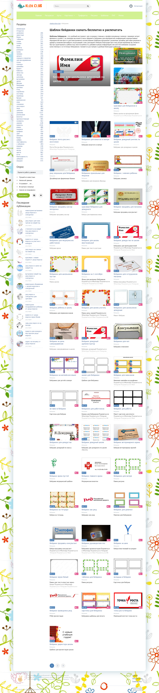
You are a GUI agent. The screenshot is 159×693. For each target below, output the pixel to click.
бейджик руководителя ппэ (93, 543)
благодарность (22, 156)
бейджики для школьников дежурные (125, 308)
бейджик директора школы (61, 644)
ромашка (20, 50)
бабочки (20, 71)
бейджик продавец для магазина (128, 207)
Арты (59, 15)
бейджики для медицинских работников (62, 241)
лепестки (20, 73)
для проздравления (24, 60)
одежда (20, 64)
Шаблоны (104, 15)
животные (20, 35)
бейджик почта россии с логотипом (60, 140)
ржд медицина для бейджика (62, 173)
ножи (18, 45)
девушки (20, 159)
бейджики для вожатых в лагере (95, 139)
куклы (19, 52)
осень (19, 62)
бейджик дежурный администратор (90, 342)
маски (19, 148)
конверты (20, 121)
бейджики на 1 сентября (92, 274)
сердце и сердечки (24, 58)
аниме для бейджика (90, 375)
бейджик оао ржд (89, 509)
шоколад (20, 77)
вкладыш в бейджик (122, 577)
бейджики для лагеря (123, 476)
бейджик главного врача (92, 476)
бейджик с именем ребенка (125, 173)
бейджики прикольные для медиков (93, 174)
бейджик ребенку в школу (61, 307)
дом (18, 133)
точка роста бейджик (123, 610)
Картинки (69, 15)
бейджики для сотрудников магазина (125, 275)
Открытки (20, 31)
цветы (19, 152)
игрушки (20, 161)
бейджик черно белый (59, 577)
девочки (20, 110)
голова (19, 43)
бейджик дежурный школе (93, 442)
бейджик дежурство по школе (126, 240)
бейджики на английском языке (63, 375)
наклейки (20, 66)
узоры (19, 41)
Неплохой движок (25, 180)
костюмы (20, 94)
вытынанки (21, 79)
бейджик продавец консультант (63, 543)
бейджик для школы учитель (94, 307)
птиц (18, 89)
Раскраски (49, 15)
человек (19, 54)
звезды (19, 75)
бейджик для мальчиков (124, 375)
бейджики (116, 111)
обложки (20, 136)
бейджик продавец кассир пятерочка (61, 208)
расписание (21, 115)
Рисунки (94, 15)
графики (20, 131)
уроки (19, 81)
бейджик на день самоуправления (57, 342)
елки (18, 102)
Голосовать (23, 195)
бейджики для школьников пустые (61, 275)
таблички (20, 39)
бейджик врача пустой (59, 476)
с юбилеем (20, 144)
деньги (19, 56)
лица (18, 108)
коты (18, 154)
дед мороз (21, 106)
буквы (19, 138)
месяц (19, 150)
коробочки (20, 92)
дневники (20, 33)
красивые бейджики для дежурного (92, 208)
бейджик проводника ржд (61, 610)
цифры (19, 140)
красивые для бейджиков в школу (125, 107)
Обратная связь (137, 678)
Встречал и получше (26, 187)
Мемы (121, 15)
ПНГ (113, 15)
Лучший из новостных (27, 177)
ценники (20, 87)
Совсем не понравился (27, 190)
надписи (20, 129)
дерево (19, 123)
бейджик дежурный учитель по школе (127, 140)
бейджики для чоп (121, 341)
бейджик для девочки (123, 509)
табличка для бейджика (92, 577)
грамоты (20, 125)
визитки (19, 117)
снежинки (20, 104)
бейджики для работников (93, 408)
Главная (38, 15)
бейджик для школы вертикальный (90, 241)
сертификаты (21, 142)
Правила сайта (137, 681)
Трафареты (82, 15)
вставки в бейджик (58, 408)
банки (19, 37)
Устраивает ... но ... (26, 184)
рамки (19, 127)
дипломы (20, 112)
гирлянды (20, 96)
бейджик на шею (121, 543)
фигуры (19, 83)
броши (19, 98)
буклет (19, 68)
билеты (19, 48)
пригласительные (23, 119)
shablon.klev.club (55, 23)
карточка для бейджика (92, 610)
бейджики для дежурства (60, 442)
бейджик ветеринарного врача (127, 442)
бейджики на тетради (59, 509)
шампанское (21, 100)
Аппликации (21, 29)
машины (19, 146)
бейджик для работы (123, 408)
